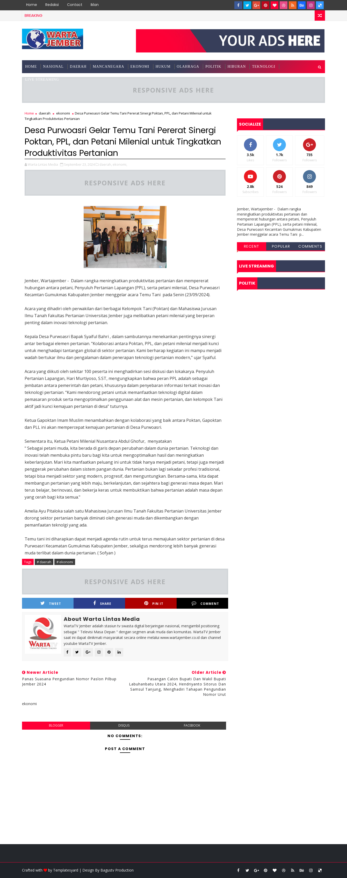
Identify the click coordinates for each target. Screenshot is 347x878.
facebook (192, 725)
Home (31, 4)
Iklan (95, 4)
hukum (163, 66)
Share (102, 603)
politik (213, 66)
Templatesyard (65, 870)
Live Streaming (42, 79)
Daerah (78, 66)
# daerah (44, 562)
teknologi (263, 66)
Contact (74, 4)
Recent (251, 246)
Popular (281, 246)
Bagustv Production (117, 870)
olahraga (188, 66)
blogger (56, 725)
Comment (205, 603)
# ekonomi (64, 562)
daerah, (105, 164)
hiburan (237, 66)
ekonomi (140, 66)
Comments (310, 246)
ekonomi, (120, 164)
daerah (44, 113)
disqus (123, 725)
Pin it (153, 603)
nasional (53, 66)
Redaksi (52, 4)
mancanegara (108, 66)
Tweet (50, 603)
